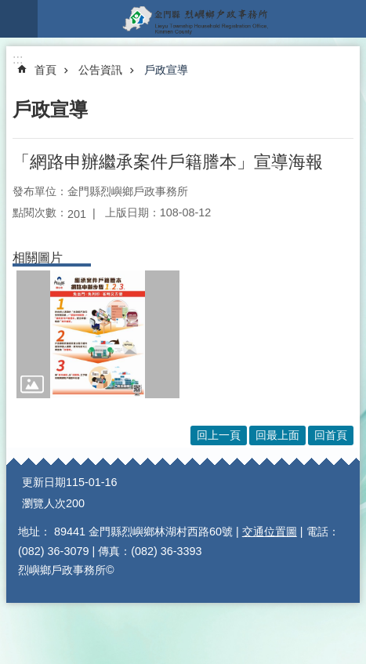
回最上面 (277, 435)
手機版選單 (19, 19)
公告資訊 (100, 69)
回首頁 (330, 435)
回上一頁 (219, 435)
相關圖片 (38, 257)
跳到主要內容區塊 (8, 8)
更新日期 (44, 482)
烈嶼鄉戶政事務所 (202, 19)
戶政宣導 (166, 69)
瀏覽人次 (44, 503)
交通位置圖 (269, 531)
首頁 (45, 69)
